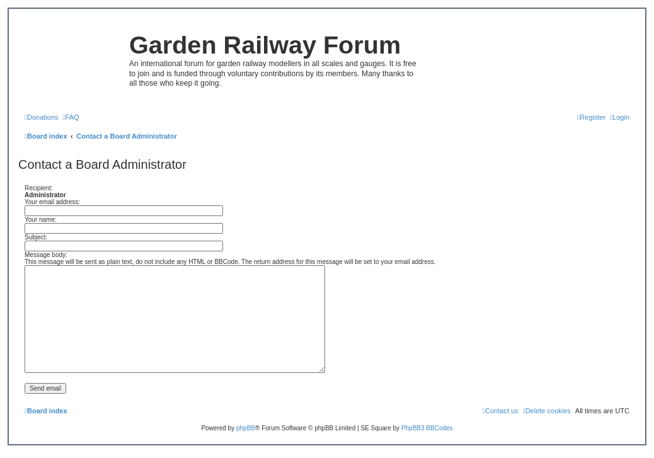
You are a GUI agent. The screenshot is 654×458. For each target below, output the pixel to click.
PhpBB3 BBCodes (427, 428)
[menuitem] (42, 117)
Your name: (41, 219)
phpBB (245, 428)
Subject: (36, 237)
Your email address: (52, 201)
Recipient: (38, 188)
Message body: (46, 254)
